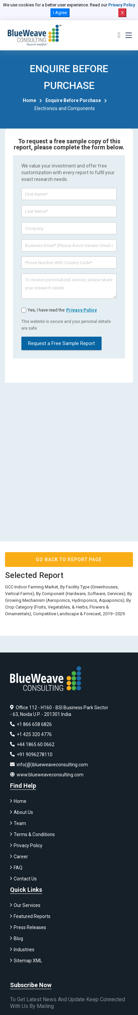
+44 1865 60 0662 (32, 744)
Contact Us (25, 878)
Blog (18, 938)
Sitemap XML (28, 960)
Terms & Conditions (34, 834)
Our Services (27, 905)
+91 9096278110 (31, 754)
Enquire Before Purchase (73, 100)
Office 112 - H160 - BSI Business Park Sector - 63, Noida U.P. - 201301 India (59, 711)
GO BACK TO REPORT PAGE (69, 559)
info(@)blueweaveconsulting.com (49, 764)
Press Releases (30, 927)
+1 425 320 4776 (31, 734)
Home (29, 100)
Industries (24, 949)
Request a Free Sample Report (61, 343)
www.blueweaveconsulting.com (47, 774)
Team (20, 823)
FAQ (18, 867)
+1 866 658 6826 (31, 724)
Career (21, 856)
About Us (23, 812)
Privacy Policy (121, 5)
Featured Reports (32, 916)
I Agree (60, 12)
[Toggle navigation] (128, 35)
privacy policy (81, 309)
